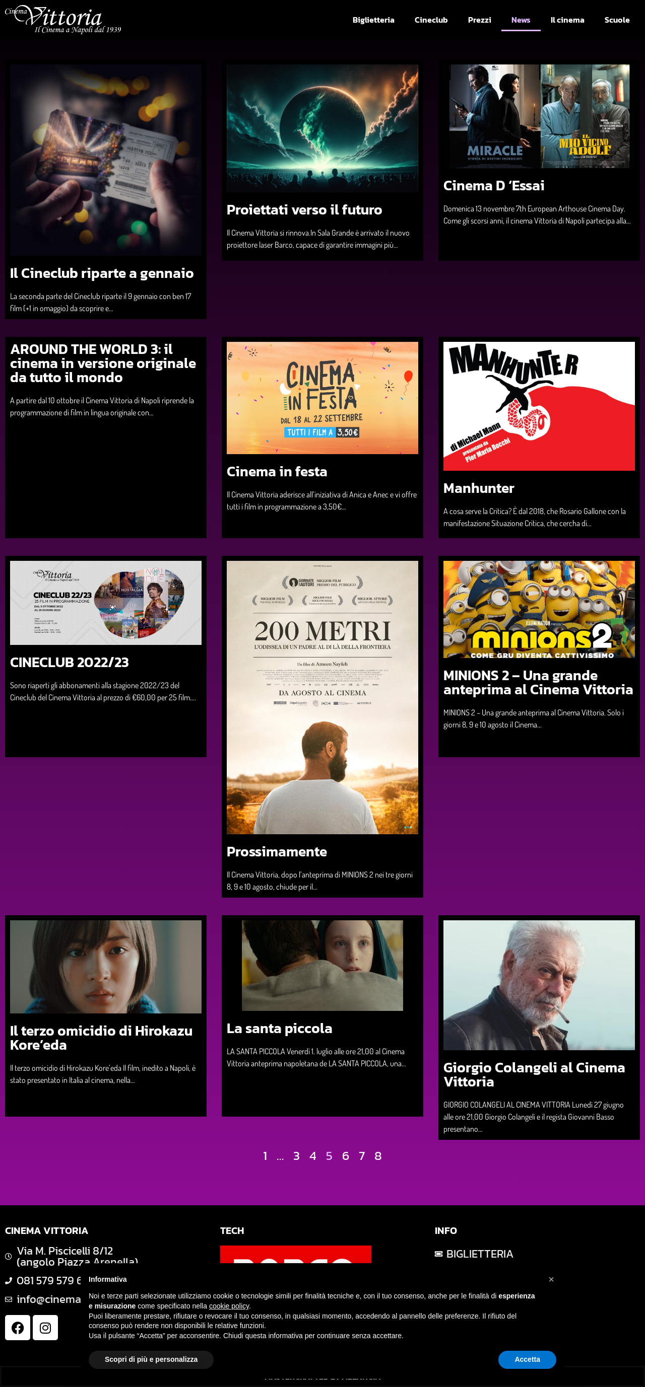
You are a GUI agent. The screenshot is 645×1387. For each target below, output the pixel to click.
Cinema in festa (277, 471)
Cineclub (431, 20)
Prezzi (479, 20)
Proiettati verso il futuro (304, 209)
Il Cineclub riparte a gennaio (102, 272)
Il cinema (568, 20)
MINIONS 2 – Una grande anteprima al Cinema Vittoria (538, 682)
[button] (551, 1279)
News (521, 20)
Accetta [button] (527, 1359)
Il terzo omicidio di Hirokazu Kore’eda (101, 1037)
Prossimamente (277, 851)
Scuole (617, 20)
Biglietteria (374, 20)
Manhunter (478, 487)
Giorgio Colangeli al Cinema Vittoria (534, 1074)
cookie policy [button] (229, 1306)
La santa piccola (280, 1028)
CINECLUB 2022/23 (69, 662)
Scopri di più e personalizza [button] (151, 1359)
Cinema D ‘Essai (494, 185)
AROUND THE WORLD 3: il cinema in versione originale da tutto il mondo (103, 363)
